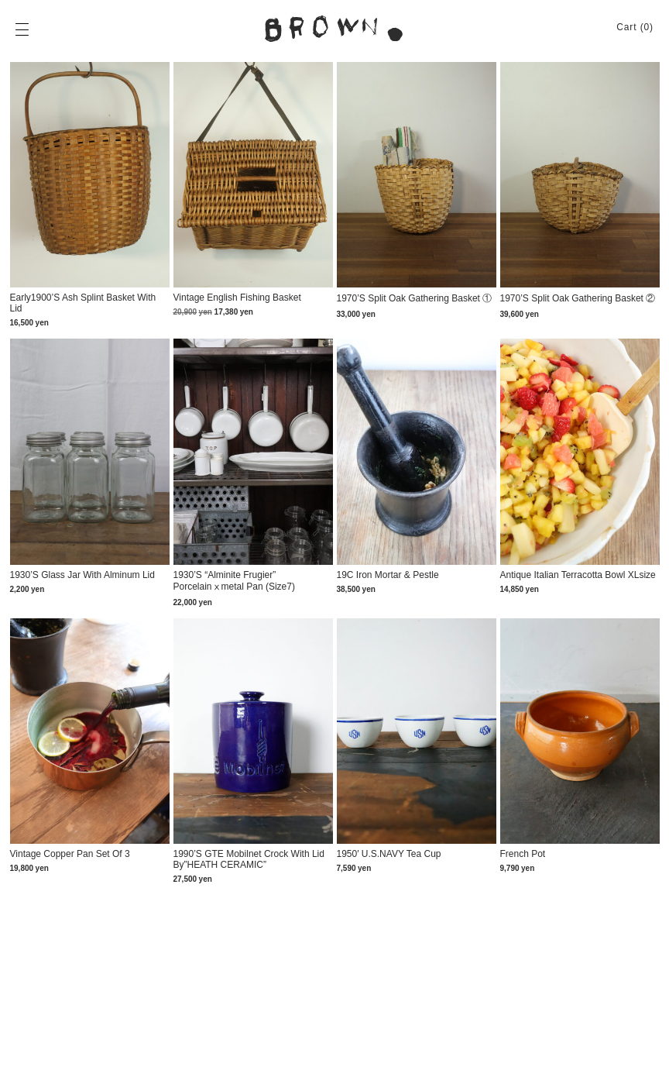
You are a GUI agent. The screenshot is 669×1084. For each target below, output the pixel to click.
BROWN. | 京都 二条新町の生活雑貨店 (334, 28)
